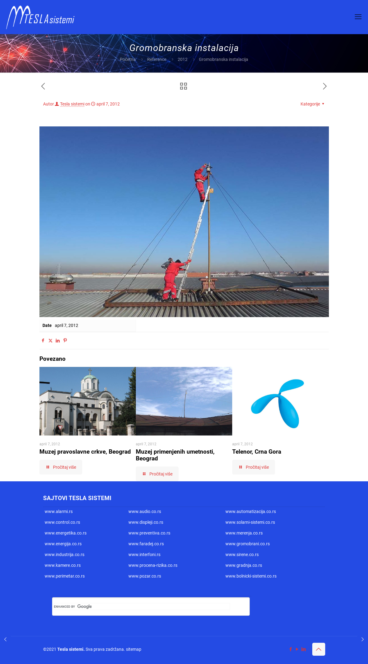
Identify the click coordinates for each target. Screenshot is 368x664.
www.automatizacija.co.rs (250, 511)
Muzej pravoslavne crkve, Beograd (85, 451)
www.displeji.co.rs (145, 522)
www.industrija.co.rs (64, 554)
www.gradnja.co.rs (243, 565)
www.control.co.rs (62, 522)
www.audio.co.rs (144, 511)
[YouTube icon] (297, 649)
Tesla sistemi (72, 103)
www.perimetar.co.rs (65, 576)
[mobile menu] (358, 17)
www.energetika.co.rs (66, 533)
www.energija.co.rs (63, 543)
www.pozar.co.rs (144, 576)
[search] (142, 606)
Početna (128, 59)
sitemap (133, 649)
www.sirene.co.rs (242, 554)
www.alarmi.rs (59, 511)
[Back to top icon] (318, 649)
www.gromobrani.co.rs (247, 543)
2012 (183, 59)
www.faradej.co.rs (146, 543)
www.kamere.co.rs (63, 565)
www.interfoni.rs (144, 554)
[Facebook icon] (291, 649)
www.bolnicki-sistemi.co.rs (251, 576)
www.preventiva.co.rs (149, 533)
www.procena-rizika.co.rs (152, 565)
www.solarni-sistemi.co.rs (250, 522)
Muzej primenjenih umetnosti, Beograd (175, 455)
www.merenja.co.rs (244, 533)
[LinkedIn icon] (303, 649)
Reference (156, 59)
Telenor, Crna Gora (256, 451)
